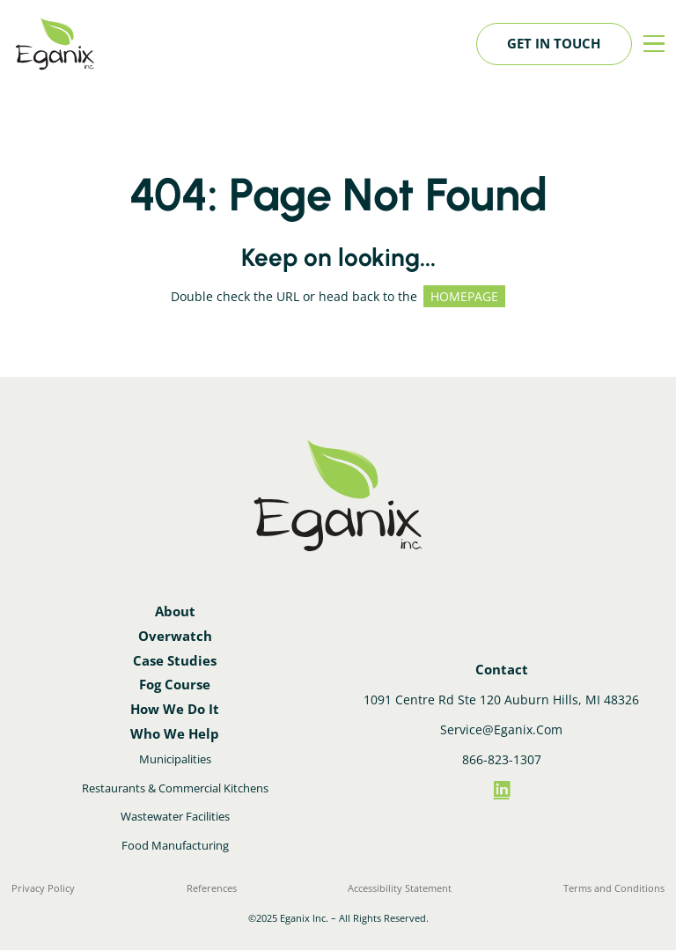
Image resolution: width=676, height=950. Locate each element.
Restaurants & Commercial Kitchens (175, 788)
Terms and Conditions (614, 888)
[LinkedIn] (502, 789)
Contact (501, 669)
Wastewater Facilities (175, 816)
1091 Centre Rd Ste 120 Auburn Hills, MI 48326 (501, 699)
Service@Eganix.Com (501, 729)
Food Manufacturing (175, 845)
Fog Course (174, 684)
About (175, 611)
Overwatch (175, 636)
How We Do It (174, 709)
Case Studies (175, 660)
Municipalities (175, 759)
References (212, 888)
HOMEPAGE (464, 296)
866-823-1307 (501, 759)
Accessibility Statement (400, 888)
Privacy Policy (43, 888)
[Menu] (654, 44)
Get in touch (553, 43)
